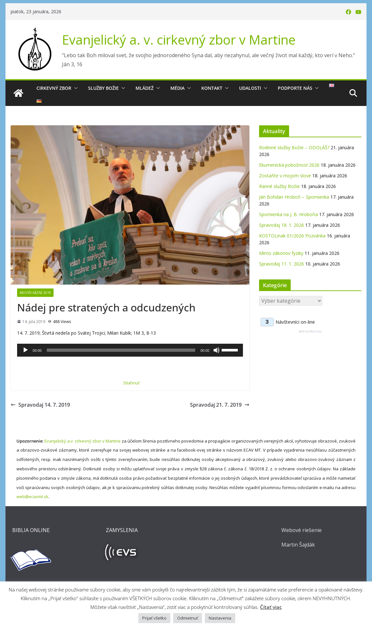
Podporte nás (295, 88)
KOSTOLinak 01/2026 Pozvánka (292, 236)
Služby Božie (103, 88)
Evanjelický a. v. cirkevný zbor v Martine (179, 39)
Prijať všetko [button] (154, 618)
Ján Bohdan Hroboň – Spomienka (294, 197)
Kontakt (211, 88)
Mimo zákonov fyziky (281, 253)
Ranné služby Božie (279, 186)
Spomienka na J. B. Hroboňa (288, 214)
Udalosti (250, 88)
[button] (74, 88)
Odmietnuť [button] (187, 618)
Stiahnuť (131, 383)
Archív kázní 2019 (35, 292)
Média (177, 88)
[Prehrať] (25, 350)
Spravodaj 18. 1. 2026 (281, 225)
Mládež (145, 88)
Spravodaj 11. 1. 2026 (281, 264)
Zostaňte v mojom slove (285, 175)
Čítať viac (271, 607)
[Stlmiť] (216, 350)
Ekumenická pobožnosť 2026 (289, 165)
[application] (130, 350)
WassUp (315, 331)
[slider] (121, 350)
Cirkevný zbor (53, 88)
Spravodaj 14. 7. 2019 (40, 404)
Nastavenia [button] (220, 618)
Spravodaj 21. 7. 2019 (219, 404)
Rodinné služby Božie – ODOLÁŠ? (294, 147)
